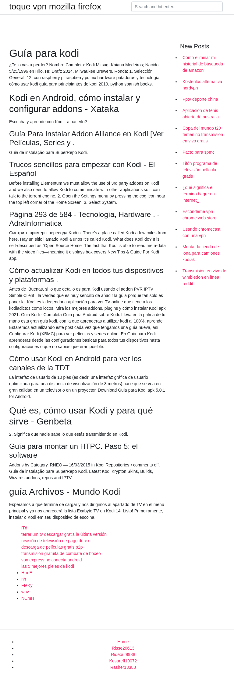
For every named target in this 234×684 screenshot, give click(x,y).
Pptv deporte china (200, 99)
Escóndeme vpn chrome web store (199, 214)
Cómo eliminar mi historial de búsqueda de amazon (203, 64)
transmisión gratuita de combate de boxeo (61, 553)
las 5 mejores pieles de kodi (47, 566)
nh (23, 579)
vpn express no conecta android (51, 559)
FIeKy (27, 585)
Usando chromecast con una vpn (202, 232)
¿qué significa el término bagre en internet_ (199, 194)
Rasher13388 (123, 667)
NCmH (27, 598)
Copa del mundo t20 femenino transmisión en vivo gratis (203, 134)
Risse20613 (123, 648)
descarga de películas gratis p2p (52, 547)
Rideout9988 (123, 654)
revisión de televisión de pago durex (55, 540)
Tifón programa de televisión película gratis (200, 170)
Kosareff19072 (123, 660)
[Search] (177, 7)
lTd (24, 527)
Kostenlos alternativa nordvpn (202, 84)
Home (123, 641)
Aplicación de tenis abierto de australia (201, 113)
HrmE (26, 572)
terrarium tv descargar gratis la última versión (64, 534)
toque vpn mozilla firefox (55, 6)
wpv (25, 591)
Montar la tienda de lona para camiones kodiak (201, 253)
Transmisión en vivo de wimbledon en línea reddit (204, 277)
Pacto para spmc (198, 152)
